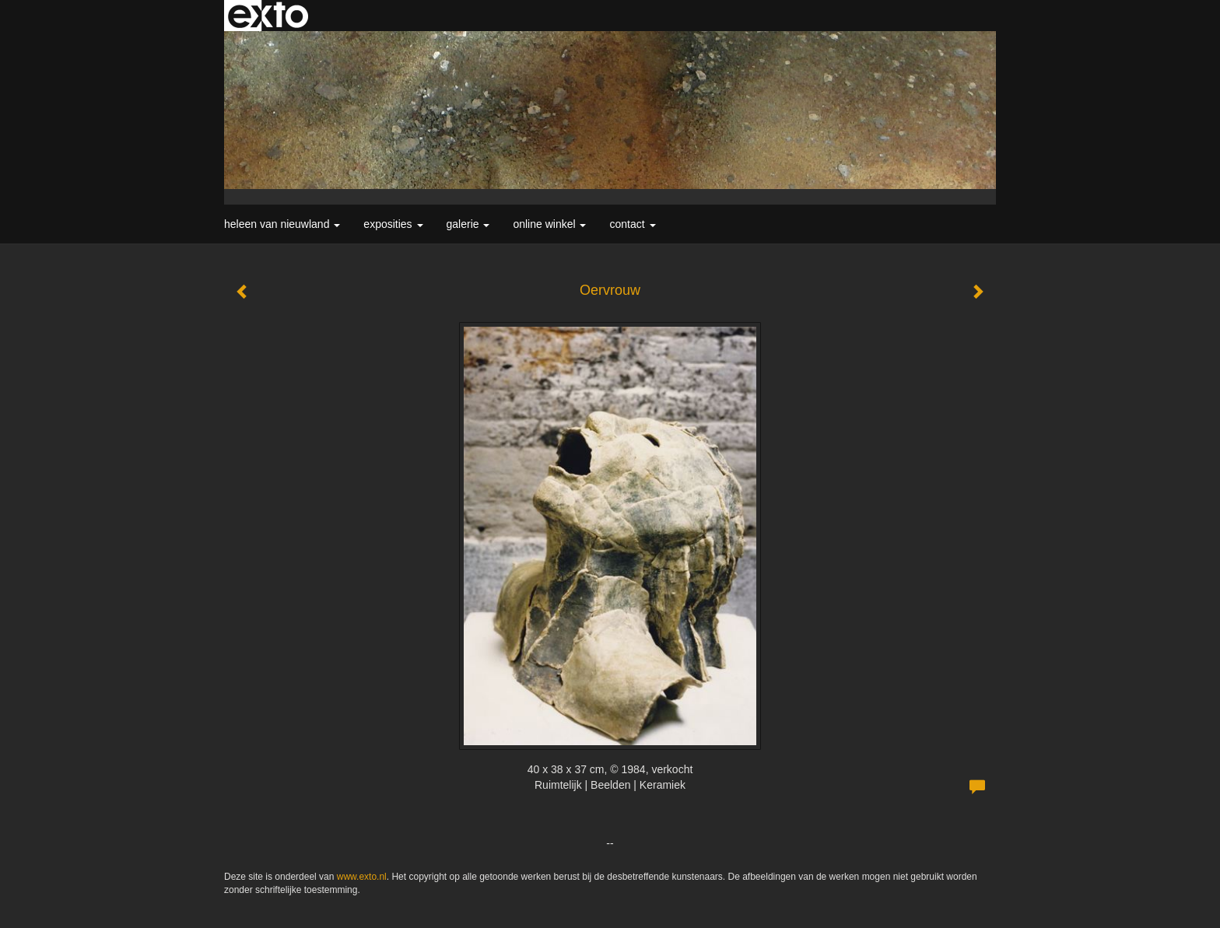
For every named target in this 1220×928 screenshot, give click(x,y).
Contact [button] (632, 224)
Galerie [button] (468, 224)
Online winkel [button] (549, 224)
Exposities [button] (392, 224)
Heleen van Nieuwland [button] (282, 224)
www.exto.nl (362, 876)
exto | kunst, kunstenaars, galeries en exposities (268, 15)
